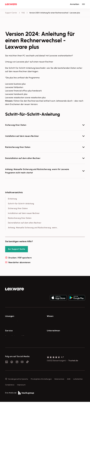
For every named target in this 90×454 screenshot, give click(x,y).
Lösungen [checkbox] (9, 316)
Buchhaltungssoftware (13, 330)
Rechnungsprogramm (13, 326)
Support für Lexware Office (15, 360)
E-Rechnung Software (13, 322)
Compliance (9, 437)
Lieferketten (78, 431)
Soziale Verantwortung (56, 369)
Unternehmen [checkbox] (53, 355)
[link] (14, 289)
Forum (7, 387)
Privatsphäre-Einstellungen (41, 431)
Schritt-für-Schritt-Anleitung (21, 203)
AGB (68, 431)
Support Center (11, 13)
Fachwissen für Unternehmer (58, 322)
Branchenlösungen (12, 344)
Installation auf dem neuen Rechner (24, 213)
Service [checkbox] (9, 355)
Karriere (50, 374)
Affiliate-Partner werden (14, 378)
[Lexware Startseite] (11, 4)
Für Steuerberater (12, 369)
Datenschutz (59, 431)
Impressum (21, 437)
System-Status (11, 365)
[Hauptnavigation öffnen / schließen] (83, 4)
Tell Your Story (52, 335)
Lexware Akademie (54, 330)
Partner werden (11, 374)
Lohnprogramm (11, 335)
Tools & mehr (52, 326)
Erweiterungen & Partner (14, 348)
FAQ (23, 13)
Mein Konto (9, 391)
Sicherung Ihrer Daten (18, 208)
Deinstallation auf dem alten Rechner (24, 223)
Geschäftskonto (11, 339)
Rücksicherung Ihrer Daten (19, 218)
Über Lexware (52, 360)
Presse (49, 365)
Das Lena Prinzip (53, 339)
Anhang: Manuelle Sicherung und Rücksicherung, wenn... (33, 227)
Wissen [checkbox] (50, 316)
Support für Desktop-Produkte (16, 382)
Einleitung (12, 199)
